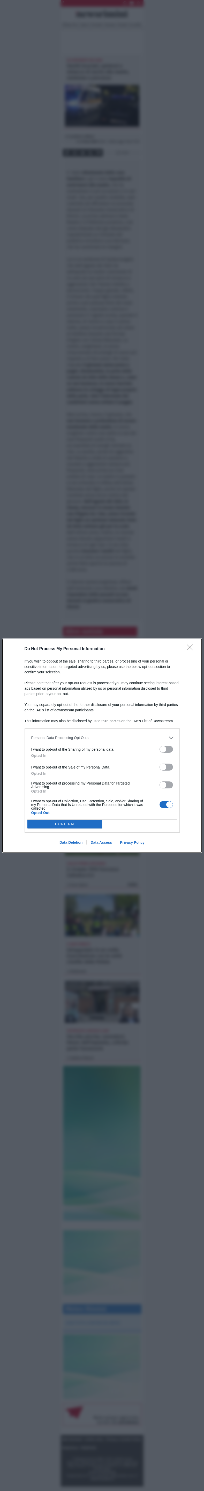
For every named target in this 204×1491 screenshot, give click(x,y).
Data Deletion (70, 842)
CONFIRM (64, 824)
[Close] (192, 649)
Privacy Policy (132, 842)
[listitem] (102, 738)
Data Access (101, 842)
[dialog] (102, 745)
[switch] (166, 749)
